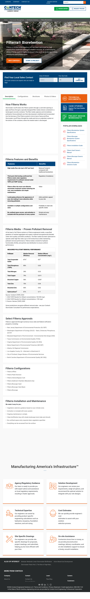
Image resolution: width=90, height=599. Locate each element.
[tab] (13, 575)
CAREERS (8, 2)
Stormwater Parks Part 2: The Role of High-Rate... (36, 564)
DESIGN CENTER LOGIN (51, 2)
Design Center (61, 9)
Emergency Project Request (33, 584)
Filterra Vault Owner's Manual (73, 151)
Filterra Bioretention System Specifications (75, 131)
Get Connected (79, 79)
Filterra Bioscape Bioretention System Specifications (73, 138)
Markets (6, 584)
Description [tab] (9, 96)
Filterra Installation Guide (75, 145)
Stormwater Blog (51, 581)
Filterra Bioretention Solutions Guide (73, 163)
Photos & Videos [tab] (50, 96)
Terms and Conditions (41, 594)
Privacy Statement (54, 594)
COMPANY (16, 2)
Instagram (51, 592)
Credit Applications (67, 594)
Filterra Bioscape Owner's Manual (75, 157)
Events (6, 589)
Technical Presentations (53, 584)
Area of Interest (44, 76)
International (29, 589)
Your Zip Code (63, 76)
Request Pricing (30, 581)
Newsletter (7, 586)
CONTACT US (25, 2)
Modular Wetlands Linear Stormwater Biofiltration (36, 561)
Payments (70, 586)
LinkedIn (45, 592)
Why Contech (14, 61)
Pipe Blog (49, 579)
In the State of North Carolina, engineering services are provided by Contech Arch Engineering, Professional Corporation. (45, 596)
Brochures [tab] (36, 96)
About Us (7, 579)
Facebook (42, 592)
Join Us (69, 579)
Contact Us (28, 579)
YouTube (39, 592)
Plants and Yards (30, 586)
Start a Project (32, 61)
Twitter (48, 592)
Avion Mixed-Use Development (63, 561)
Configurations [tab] (23, 96)
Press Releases (9, 581)
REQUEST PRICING (77, 9)
